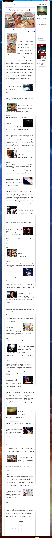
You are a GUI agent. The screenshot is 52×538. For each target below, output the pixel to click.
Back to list (9, 7)
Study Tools (25, 0)
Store (36, 0)
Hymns (29, 0)
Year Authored (39, 37)
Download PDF (33, 31)
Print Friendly (28, 31)
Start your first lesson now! (41, 18)
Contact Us (39, 0)
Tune (38, 36)
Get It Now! (42, 64)
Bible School (32, 0)
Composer (39, 29)
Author (38, 27)
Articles (21, 0)
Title (38, 35)
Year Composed (40, 38)
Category (38, 28)
